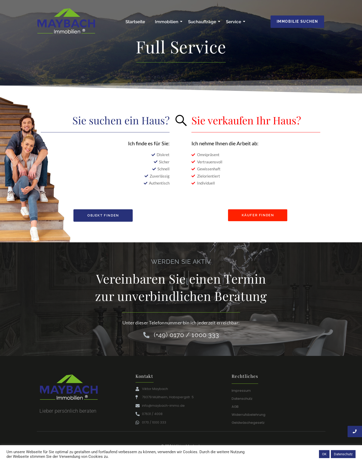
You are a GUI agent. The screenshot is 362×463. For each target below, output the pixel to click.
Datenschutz (242, 398)
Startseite (135, 21)
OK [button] (324, 454)
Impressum (241, 390)
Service (234, 21)
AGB (235, 406)
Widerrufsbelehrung (248, 414)
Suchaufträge (203, 21)
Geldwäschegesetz (248, 422)
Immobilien (167, 21)
